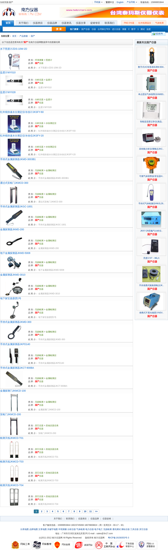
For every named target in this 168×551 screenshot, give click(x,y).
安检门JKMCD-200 (10, 414)
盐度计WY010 (8, 72)
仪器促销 (107, 518)
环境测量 (39, 60)
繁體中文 (110, 2)
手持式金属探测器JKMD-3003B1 (18, 159)
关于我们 (58, 518)
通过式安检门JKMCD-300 (14, 182)
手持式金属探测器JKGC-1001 (16, 206)
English (120, 2)
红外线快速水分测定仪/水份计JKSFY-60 (22, 112)
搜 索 (59, 29)
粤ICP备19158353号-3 (118, 537)
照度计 (49, 60)
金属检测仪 (51, 170)
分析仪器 (39, 80)
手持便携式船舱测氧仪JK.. (151, 285)
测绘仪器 (125, 529)
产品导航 (132, 2)
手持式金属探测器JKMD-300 (15, 322)
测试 (143, 29)
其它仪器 (39, 425)
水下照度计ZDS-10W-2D (13, 48)
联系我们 (70, 518)
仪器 (94, 29)
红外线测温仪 (144, 23)
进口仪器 (116, 29)
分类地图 (24, 529)
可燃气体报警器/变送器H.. (151, 176)
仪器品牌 (94, 518)
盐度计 (49, 80)
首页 (14, 36)
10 (85, 511)
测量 (124, 29)
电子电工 (98, 529)
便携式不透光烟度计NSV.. (151, 312)
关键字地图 (52, 529)
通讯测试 (116, 529)
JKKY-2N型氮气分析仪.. (151, 231)
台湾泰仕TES (104, 29)
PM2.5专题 (129, 23)
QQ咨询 (159, 33)
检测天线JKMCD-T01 (11, 438)
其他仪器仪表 (52, 425)
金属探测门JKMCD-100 (13, 390)
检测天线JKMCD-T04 (11, 485)
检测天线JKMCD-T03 (11, 461)
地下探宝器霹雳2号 (10, 298)
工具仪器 (134, 529)
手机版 (98, 2)
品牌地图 (33, 529)
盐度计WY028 (8, 92)
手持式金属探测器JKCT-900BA (17, 367)
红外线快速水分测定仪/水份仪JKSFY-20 (22, 135)
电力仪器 (89, 529)
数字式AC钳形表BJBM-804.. (151, 67)
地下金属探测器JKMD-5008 (15, 253)
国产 (33, 36)
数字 (133, 29)
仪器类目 (82, 518)
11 (90, 511)
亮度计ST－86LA (151, 258)
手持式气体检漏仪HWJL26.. (151, 203)
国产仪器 (85, 29)
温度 (148, 29)
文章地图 (42, 529)
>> (96, 511)
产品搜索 (23, 36)
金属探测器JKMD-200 (12, 229)
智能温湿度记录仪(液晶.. (151, 121)
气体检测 (159, 23)
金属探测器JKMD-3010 (12, 274)
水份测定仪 (51, 123)
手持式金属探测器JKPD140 (15, 344)
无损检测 (39, 170)
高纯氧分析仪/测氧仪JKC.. (151, 149)
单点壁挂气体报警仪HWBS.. (151, 94)
